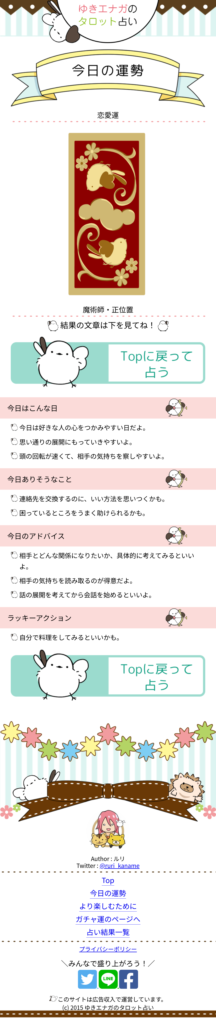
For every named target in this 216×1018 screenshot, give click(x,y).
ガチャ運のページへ (108, 919)
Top (108, 880)
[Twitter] (88, 984)
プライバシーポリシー (108, 949)
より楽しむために (108, 906)
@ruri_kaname (120, 865)
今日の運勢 (108, 893)
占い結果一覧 (108, 932)
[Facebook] (128, 984)
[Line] (109, 984)
